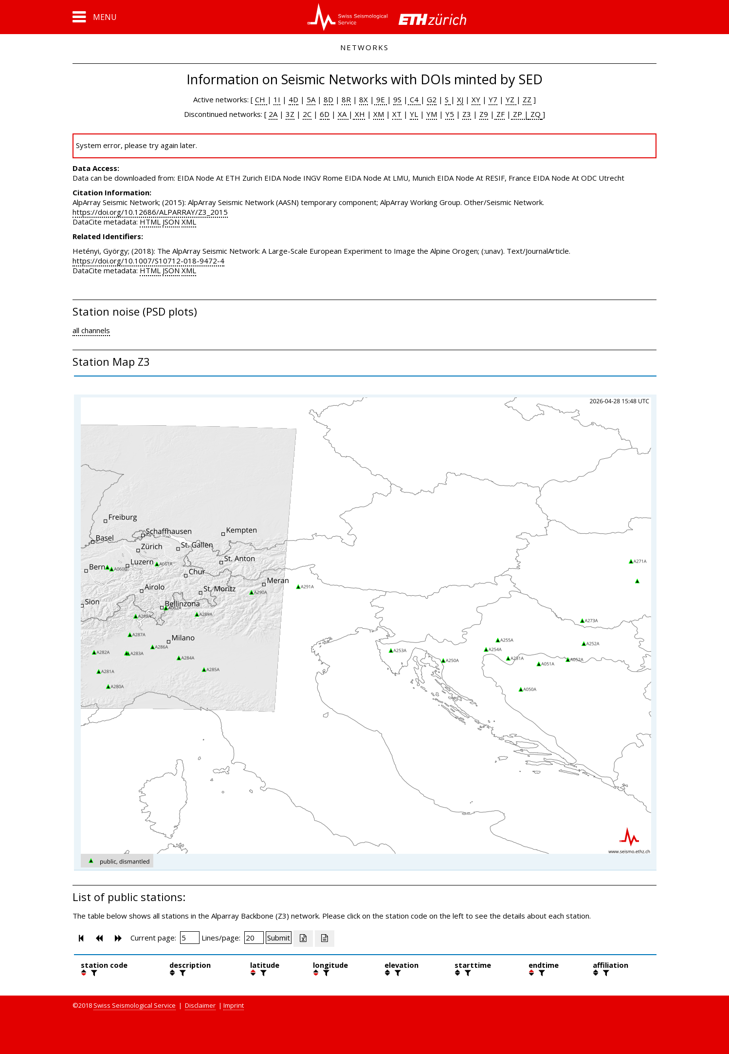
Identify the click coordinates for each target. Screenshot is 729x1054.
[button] (95, 17)
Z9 (483, 114)
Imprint (233, 1005)
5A (311, 99)
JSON (171, 221)
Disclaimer (200, 1005)
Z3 (466, 114)
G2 (432, 99)
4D (293, 99)
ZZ (527, 99)
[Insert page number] (190, 937)
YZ (511, 99)
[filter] (93, 973)
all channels (91, 330)
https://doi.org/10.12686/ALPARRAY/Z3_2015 (150, 212)
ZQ (535, 114)
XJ (460, 99)
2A (273, 114)
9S (397, 99)
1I (276, 99)
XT (396, 114)
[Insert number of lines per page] (254, 937)
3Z (290, 114)
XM (378, 114)
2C (307, 114)
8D (328, 99)
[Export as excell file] (303, 938)
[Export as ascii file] (324, 938)
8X (363, 99)
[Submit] (279, 937)
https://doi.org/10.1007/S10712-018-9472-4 (148, 260)
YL (414, 114)
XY (476, 99)
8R (346, 99)
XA (343, 114)
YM (431, 114)
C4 (414, 99)
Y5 (449, 114)
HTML (150, 221)
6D (324, 114)
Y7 (493, 99)
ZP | (520, 114)
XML (189, 221)
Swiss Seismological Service (134, 1005)
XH (359, 114)
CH (261, 99)
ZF (499, 114)
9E (380, 99)
